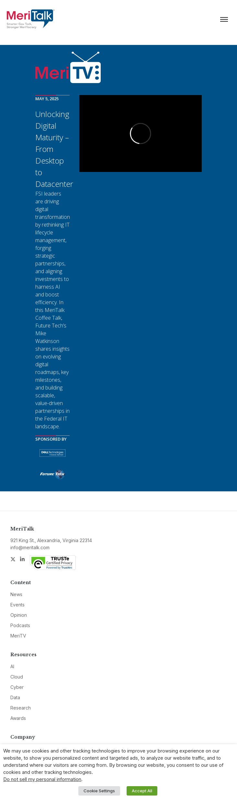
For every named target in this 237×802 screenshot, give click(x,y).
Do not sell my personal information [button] (42, 779)
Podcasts (20, 625)
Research (20, 708)
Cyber (17, 687)
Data (15, 697)
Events (17, 604)
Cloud (16, 676)
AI (12, 666)
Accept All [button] (142, 790)
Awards (18, 718)
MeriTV (18, 635)
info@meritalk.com (30, 547)
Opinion (18, 615)
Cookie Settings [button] (99, 790)
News (16, 594)
